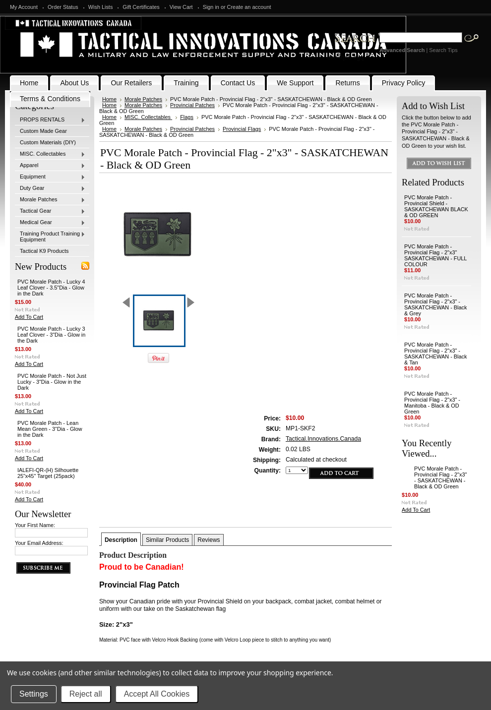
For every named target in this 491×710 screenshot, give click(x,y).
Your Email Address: (39, 543)
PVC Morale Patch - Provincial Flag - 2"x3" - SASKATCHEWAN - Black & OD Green (440, 477)
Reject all (85, 694)
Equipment (50, 177)
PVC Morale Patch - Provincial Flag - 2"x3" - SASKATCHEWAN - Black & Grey (435, 304)
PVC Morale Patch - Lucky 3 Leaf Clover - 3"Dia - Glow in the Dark (51, 335)
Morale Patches (50, 199)
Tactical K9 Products (44, 251)
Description (121, 539)
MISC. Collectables (50, 154)
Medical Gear (50, 222)
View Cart (181, 7)
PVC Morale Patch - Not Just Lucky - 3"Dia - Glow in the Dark (51, 382)
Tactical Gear (50, 211)
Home (109, 99)
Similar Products (167, 539)
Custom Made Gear (43, 131)
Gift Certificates (141, 7)
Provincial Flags (242, 129)
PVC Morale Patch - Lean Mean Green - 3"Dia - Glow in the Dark (49, 429)
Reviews (208, 539)
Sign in (211, 7)
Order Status (63, 7)
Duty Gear (50, 188)
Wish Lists (100, 7)
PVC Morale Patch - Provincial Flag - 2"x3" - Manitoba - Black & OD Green (432, 402)
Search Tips (443, 50)
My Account (24, 7)
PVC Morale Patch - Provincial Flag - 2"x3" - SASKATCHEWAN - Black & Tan (435, 353)
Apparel (50, 165)
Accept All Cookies (157, 694)
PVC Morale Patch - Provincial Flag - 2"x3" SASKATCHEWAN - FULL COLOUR (435, 255)
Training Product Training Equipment (50, 236)
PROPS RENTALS (50, 120)
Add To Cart (29, 317)
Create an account (249, 7)
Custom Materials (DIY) (48, 142)
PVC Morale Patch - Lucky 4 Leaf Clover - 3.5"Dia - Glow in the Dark (51, 287)
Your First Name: (35, 525)
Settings (33, 694)
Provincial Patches (192, 105)
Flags (186, 117)
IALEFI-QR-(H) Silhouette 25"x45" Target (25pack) (47, 473)
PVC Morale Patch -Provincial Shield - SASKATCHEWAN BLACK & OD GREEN (436, 206)
